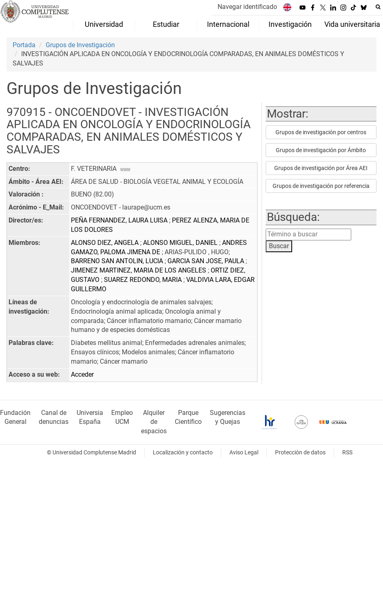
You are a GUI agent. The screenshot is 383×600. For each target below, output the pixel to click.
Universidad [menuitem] (104, 24)
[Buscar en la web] (378, 7)
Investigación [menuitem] (290, 24)
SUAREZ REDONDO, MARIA (143, 280)
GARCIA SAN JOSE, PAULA (206, 261)
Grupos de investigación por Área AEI (321, 168)
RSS (347, 452)
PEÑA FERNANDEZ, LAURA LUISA (120, 220)
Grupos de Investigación (80, 45)
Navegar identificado (247, 7)
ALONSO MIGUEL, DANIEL (181, 243)
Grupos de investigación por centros (320, 132)
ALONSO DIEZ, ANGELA (105, 243)
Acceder (82, 374)
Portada (24, 45)
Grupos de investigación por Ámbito (321, 150)
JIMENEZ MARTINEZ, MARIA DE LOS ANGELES (139, 270)
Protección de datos (300, 452)
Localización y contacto (183, 452)
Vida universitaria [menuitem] (352, 24)
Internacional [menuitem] (228, 24)
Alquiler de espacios (154, 422)
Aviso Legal (243, 452)
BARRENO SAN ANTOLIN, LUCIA (118, 261)
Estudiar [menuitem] (166, 24)
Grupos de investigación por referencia (321, 186)
